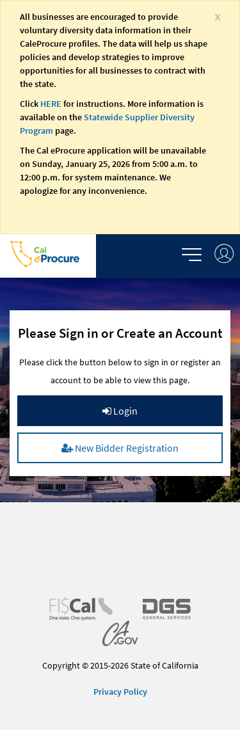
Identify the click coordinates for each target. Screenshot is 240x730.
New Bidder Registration (120, 447)
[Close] (217, 15)
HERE (50, 103)
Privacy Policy (120, 691)
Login (120, 410)
